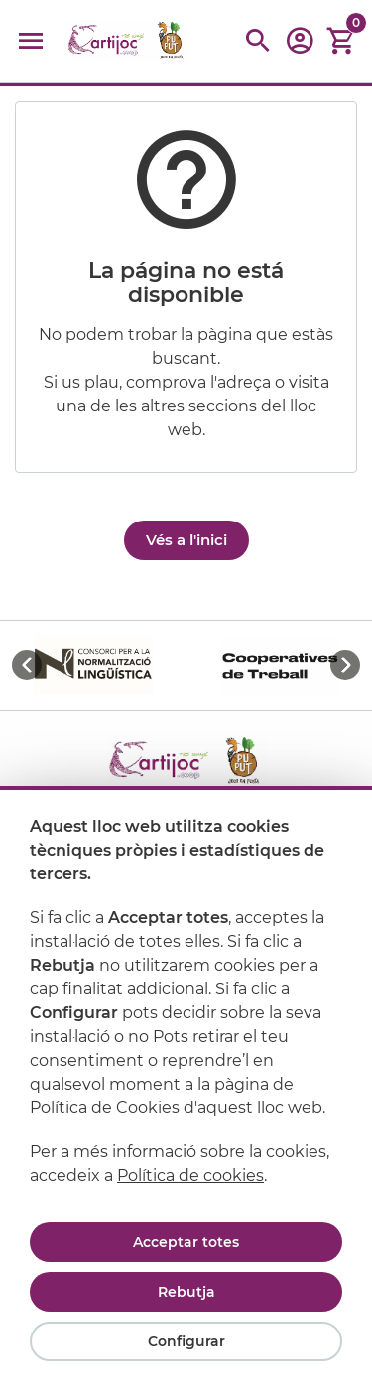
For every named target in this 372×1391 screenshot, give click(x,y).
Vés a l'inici (186, 539)
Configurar (186, 1341)
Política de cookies (190, 1175)
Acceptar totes (186, 1242)
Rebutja (186, 1292)
